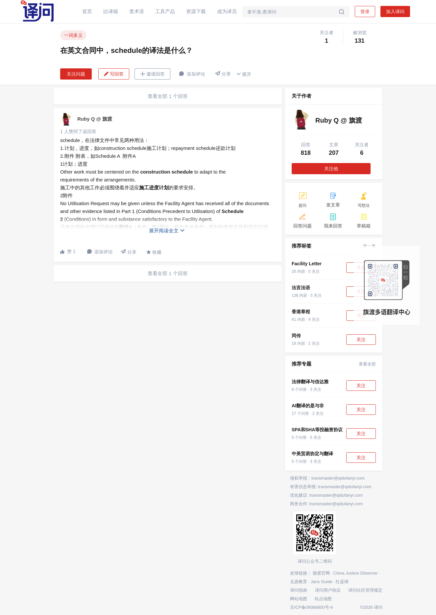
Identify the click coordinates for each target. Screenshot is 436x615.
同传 (296, 335)
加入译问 (395, 11)
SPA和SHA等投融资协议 (317, 429)
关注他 (331, 168)
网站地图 (298, 598)
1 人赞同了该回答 (78, 131)
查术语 (136, 11)
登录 (365, 11)
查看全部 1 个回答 (168, 96)
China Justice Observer (355, 573)
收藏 (153, 252)
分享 (223, 74)
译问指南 (298, 590)
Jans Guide (321, 581)
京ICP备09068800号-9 (311, 607)
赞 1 (68, 251)
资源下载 (196, 11)
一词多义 (73, 35)
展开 (243, 74)
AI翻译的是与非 (308, 405)
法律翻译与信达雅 (310, 381)
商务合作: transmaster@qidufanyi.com (326, 503)
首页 (87, 11)
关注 (361, 339)
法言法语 (301, 287)
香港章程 (301, 311)
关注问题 (76, 74)
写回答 (114, 74)
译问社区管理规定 (365, 590)
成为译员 (227, 11)
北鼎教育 (298, 581)
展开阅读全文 (167, 230)
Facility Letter (307, 263)
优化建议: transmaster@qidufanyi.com (326, 495)
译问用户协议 (328, 590)
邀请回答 (152, 74)
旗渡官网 (321, 573)
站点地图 (323, 598)
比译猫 (110, 11)
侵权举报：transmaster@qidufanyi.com (327, 478)
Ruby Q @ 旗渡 (94, 119)
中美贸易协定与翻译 (312, 453)
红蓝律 (342, 581)
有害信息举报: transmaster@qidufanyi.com (330, 486)
